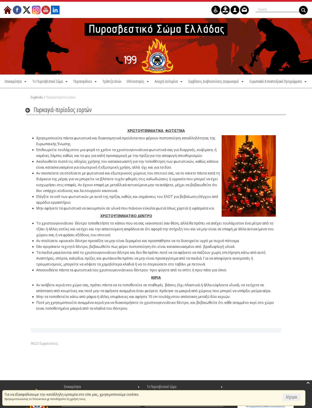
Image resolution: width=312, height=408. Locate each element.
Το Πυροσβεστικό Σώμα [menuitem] (161, 386)
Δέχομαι (291, 397)
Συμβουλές (37, 96)
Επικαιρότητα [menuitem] (72, 386)
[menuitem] (16, 80)
